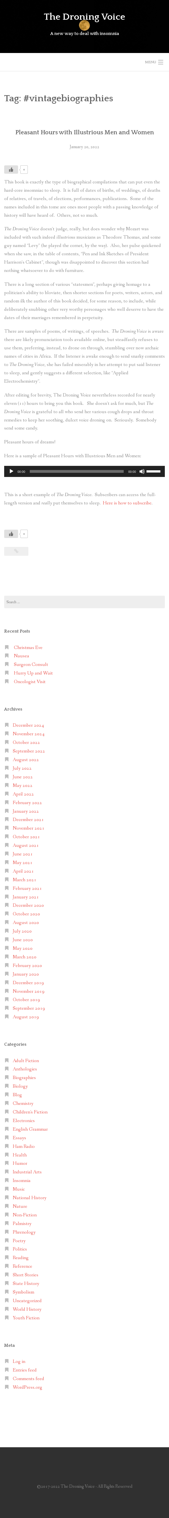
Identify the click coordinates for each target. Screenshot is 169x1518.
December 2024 (28, 725)
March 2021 (24, 880)
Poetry (19, 1241)
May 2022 (23, 785)
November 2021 (28, 828)
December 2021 (28, 820)
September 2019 (29, 1008)
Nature (20, 1206)
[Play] (11, 471)
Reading (21, 1258)
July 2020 (22, 931)
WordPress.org (27, 1387)
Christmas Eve (28, 648)
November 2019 (28, 991)
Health (20, 1155)
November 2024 (28, 734)
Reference (22, 1266)
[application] (84, 471)
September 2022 (29, 751)
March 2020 (24, 957)
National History (29, 1198)
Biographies (24, 1078)
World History (27, 1309)
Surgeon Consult (31, 664)
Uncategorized (27, 1301)
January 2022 (26, 811)
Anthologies (25, 1069)
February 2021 (27, 888)
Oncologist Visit (30, 682)
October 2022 (26, 742)
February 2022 (27, 803)
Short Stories (25, 1275)
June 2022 (23, 777)
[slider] (77, 471)
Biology (20, 1086)
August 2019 (26, 1017)
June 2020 (23, 940)
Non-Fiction (25, 1215)
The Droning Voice (84, 17)
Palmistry (22, 1224)
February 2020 (27, 966)
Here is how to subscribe (127, 503)
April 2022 (23, 794)
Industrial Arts (27, 1172)
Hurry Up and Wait (33, 673)
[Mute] (142, 471)
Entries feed (25, 1370)
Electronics (24, 1121)
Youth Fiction (26, 1318)
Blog (17, 1095)
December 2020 (28, 905)
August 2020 (26, 923)
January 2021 (26, 897)
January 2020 (26, 974)
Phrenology (24, 1232)
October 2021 (26, 837)
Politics (20, 1249)
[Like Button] (11, 169)
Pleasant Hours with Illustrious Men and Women (84, 132)
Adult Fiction (26, 1061)
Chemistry (23, 1103)
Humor (20, 1163)
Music (19, 1189)
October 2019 (26, 1000)
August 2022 (26, 760)
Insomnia (22, 1181)
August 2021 (26, 845)
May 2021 (23, 863)
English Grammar (30, 1129)
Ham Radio (24, 1146)
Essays (19, 1138)
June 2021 (23, 854)
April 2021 (23, 871)
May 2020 (23, 948)
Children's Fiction (30, 1112)
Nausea (21, 656)
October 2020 (26, 914)
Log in (19, 1361)
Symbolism (23, 1292)
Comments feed (28, 1379)
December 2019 (28, 983)
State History (26, 1283)
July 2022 (22, 768)
